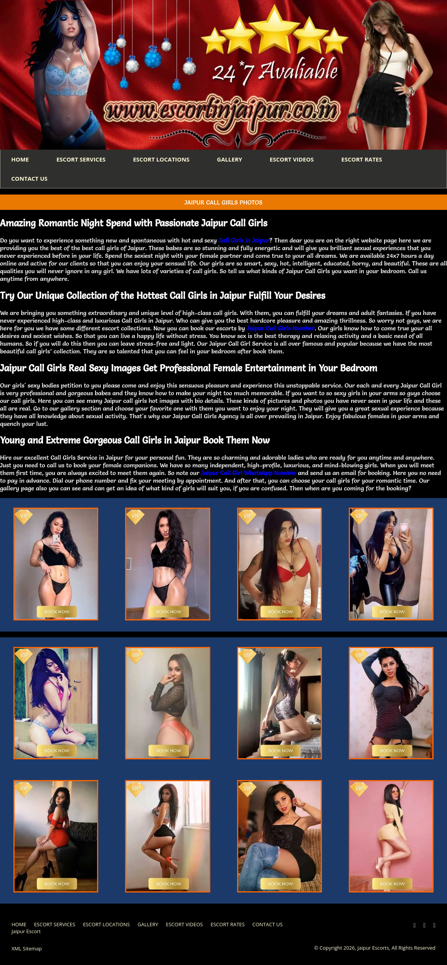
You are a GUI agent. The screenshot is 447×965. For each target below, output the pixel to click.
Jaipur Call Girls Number (281, 329)
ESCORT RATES (368, 159)
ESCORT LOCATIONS (164, 159)
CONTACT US (30, 179)
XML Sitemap (27, 950)
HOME (21, 159)
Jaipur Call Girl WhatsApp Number (248, 474)
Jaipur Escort (26, 932)
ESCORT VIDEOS (297, 159)
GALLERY (234, 159)
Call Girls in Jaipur (243, 242)
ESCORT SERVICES (82, 159)
